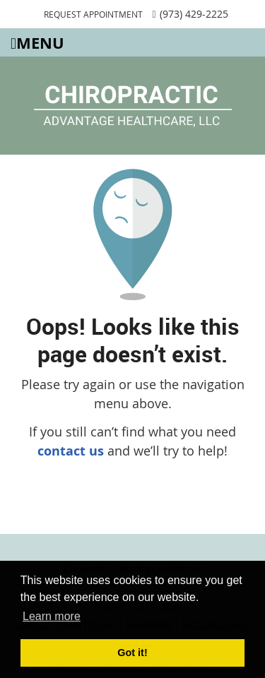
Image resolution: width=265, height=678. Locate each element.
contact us (70, 451)
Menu (37, 42)
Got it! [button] (132, 652)
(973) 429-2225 (194, 13)
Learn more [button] (52, 616)
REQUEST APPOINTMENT (93, 14)
